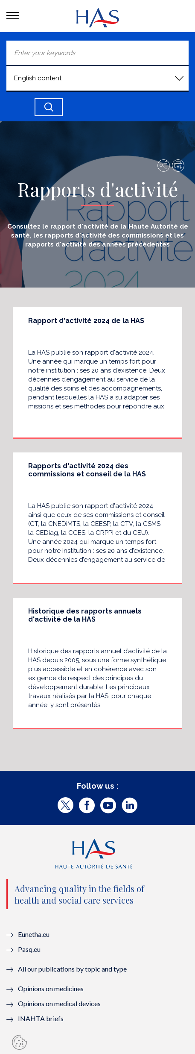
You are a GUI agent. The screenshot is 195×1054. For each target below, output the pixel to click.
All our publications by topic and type (72, 969)
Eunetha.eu (33, 934)
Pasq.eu (29, 949)
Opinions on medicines (51, 988)
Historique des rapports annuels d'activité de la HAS (85, 615)
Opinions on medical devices (59, 1003)
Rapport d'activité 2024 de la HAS (86, 321)
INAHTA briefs (41, 1018)
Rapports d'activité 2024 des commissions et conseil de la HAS (87, 470)
